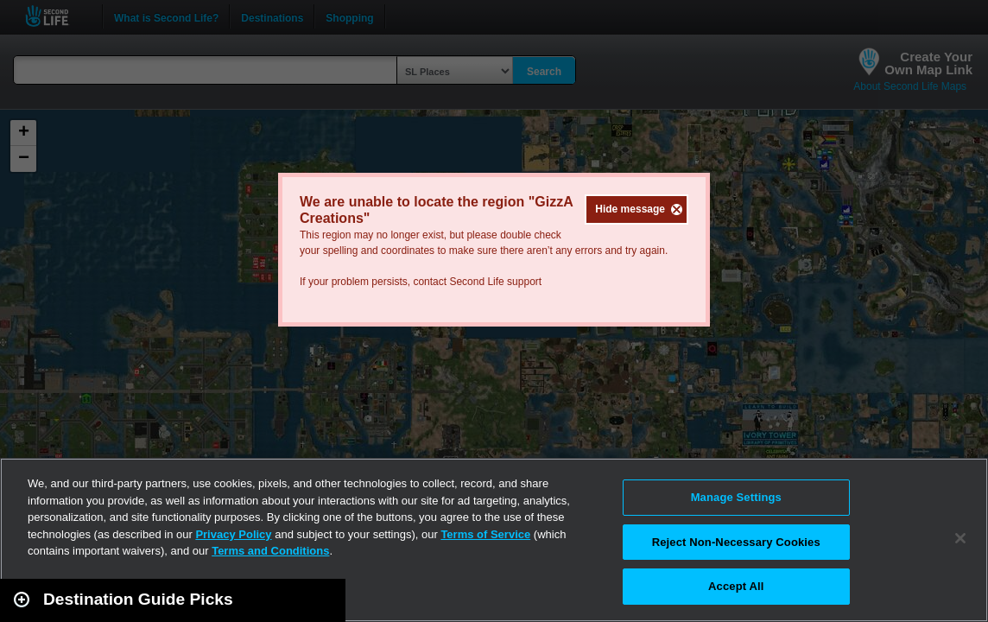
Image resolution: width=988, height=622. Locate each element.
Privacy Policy (233, 534)
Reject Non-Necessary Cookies (736, 542)
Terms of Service (485, 534)
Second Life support (495, 282)
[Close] (960, 538)
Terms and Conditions (270, 550)
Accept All (735, 586)
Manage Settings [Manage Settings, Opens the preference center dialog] (736, 497)
